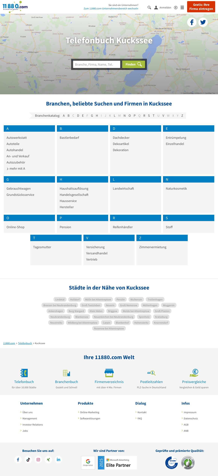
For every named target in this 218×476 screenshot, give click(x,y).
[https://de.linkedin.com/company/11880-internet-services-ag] (58, 460)
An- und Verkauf (18, 156)
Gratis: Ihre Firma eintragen (201, 6)
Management (29, 418)
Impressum (190, 412)
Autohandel (15, 150)
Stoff (169, 227)
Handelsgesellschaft (74, 194)
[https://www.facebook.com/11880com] (18, 460)
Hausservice (68, 201)
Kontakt (142, 412)
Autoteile (13, 144)
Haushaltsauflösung (74, 188)
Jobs (25, 430)
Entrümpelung (176, 137)
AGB (186, 424)
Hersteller (67, 207)
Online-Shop (16, 227)
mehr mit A (16, 168)
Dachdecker (121, 137)
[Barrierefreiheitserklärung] (177, 7)
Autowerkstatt (17, 137)
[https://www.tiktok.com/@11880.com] (28, 460)
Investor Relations (32, 424)
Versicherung (95, 247)
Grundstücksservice (20, 194)
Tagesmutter (42, 247)
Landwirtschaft (123, 188)
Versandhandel (97, 253)
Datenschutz (191, 418)
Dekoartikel (121, 144)
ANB (186, 430)
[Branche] (96, 64)
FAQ (140, 418)
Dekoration (121, 150)
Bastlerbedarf (69, 137)
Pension (65, 227)
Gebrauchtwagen (19, 188)
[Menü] (184, 7)
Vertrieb (91, 259)
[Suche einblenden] (151, 7)
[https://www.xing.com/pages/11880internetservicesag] (48, 460)
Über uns (27, 412)
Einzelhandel (175, 144)
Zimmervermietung (152, 247)
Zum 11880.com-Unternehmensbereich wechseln (111, 8)
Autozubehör (16, 162)
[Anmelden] (164, 7)
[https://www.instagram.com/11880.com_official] (38, 460)
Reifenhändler (123, 227)
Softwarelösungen (90, 418)
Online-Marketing (89, 412)
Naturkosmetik (176, 188)
